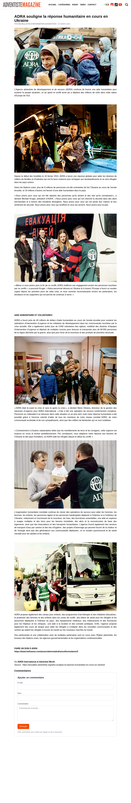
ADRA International (27, 662)
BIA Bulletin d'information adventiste (37, 24)
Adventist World (47, 662)
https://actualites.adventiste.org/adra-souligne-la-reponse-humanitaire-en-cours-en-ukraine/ (64, 665)
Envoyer (23, 726)
